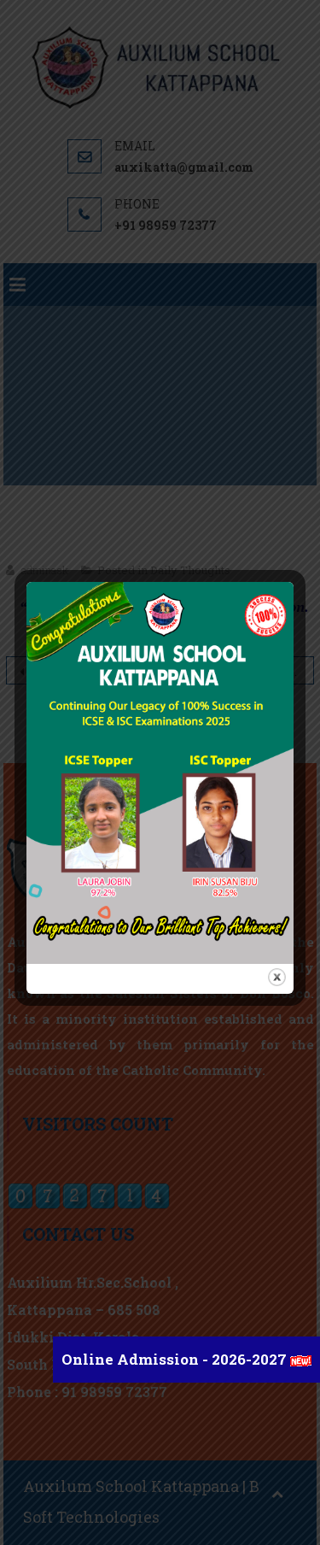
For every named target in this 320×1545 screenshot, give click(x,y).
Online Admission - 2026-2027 (175, 1359)
